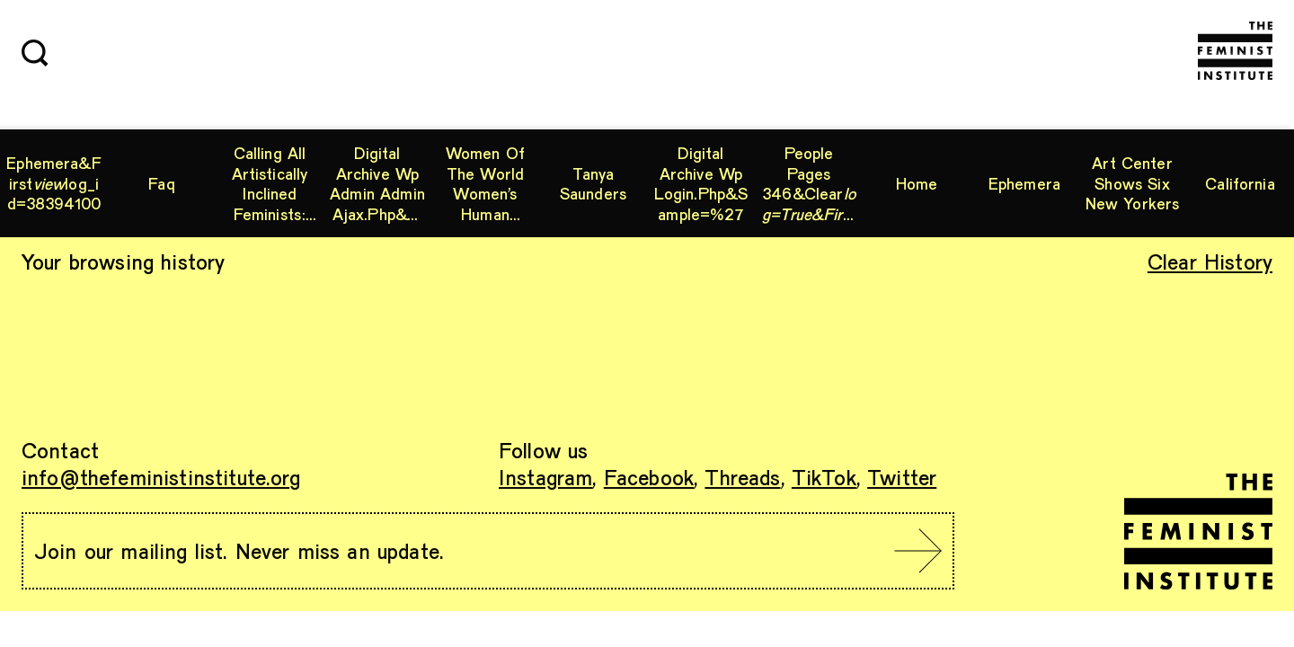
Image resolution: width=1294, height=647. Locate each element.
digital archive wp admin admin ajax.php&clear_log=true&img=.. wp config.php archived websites (377, 183)
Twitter (901, 477)
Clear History (1210, 261)
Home (917, 183)
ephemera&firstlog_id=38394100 (54, 183)
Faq (161, 183)
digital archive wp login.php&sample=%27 (701, 183)
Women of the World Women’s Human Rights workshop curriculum (485, 183)
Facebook (649, 477)
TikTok (824, 477)
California (1240, 183)
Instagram (545, 477)
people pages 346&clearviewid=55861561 (809, 183)
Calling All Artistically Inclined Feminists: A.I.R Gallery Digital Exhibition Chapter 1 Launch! (269, 183)
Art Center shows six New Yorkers (1133, 183)
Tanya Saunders (593, 184)
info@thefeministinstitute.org (161, 477)
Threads (742, 477)
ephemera (1024, 183)
